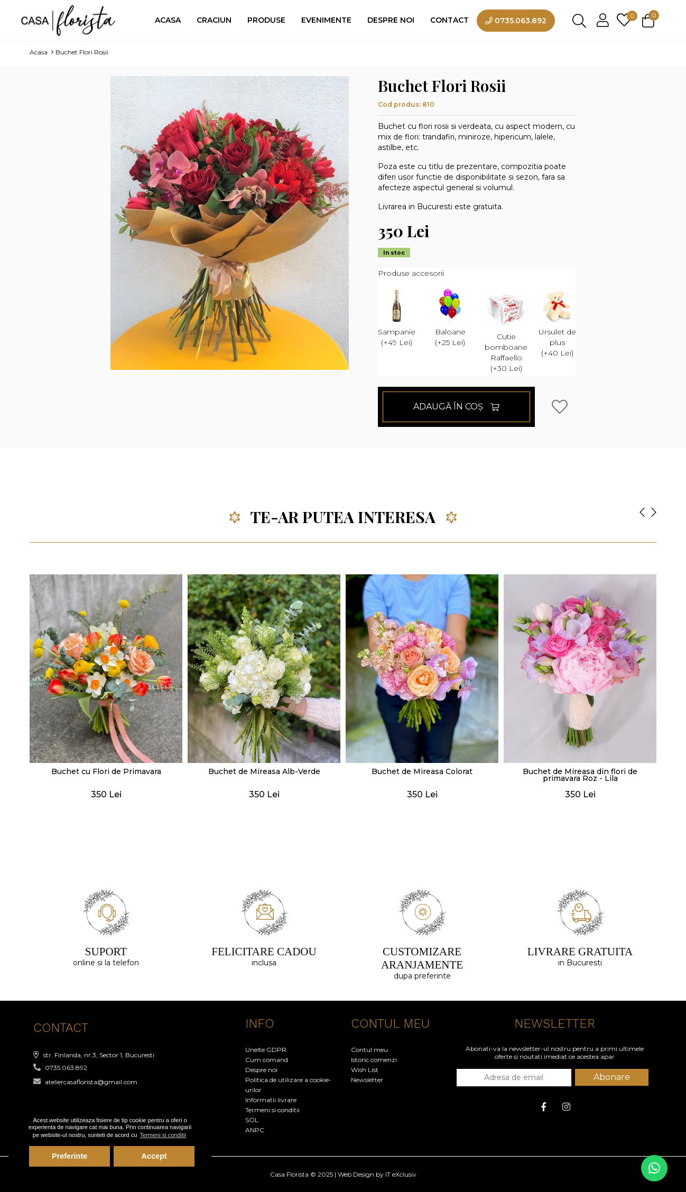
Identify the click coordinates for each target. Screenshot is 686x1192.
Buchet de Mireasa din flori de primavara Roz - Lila (580, 775)
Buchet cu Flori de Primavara (106, 771)
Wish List (364, 1070)
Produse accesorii (411, 273)
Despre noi (390, 20)
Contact (449, 20)
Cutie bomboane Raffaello (506, 330)
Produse (266, 20)
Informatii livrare (270, 1100)
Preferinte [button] (69, 1156)
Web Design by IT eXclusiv (377, 1174)
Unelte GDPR (265, 1050)
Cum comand (266, 1060)
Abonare (612, 1077)
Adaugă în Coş (456, 407)
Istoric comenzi (374, 1060)
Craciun (214, 20)
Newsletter (367, 1080)
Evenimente (326, 20)
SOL (251, 1120)
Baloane (450, 317)
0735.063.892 (515, 20)
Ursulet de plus (557, 322)
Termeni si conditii (272, 1110)
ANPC (254, 1130)
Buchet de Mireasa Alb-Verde (264, 771)
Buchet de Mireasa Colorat (422, 771)
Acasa (168, 20)
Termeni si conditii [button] (163, 1135)
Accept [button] (154, 1156)
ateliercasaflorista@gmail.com (85, 1082)
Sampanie (396, 317)
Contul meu (369, 1050)
